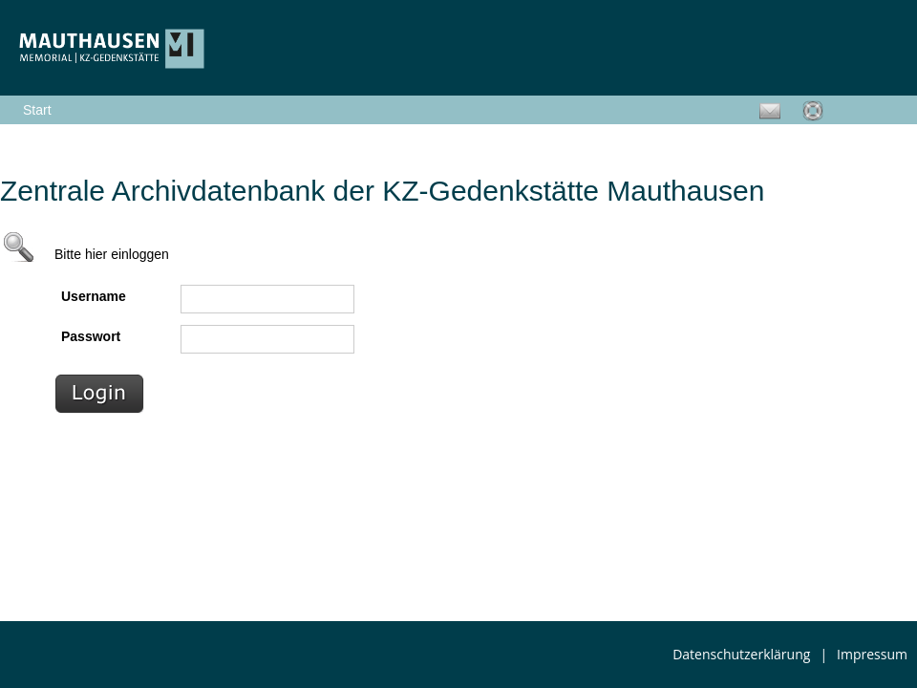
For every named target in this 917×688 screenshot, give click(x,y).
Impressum (872, 654)
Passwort (90, 336)
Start (37, 110)
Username (93, 296)
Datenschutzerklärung (741, 654)
